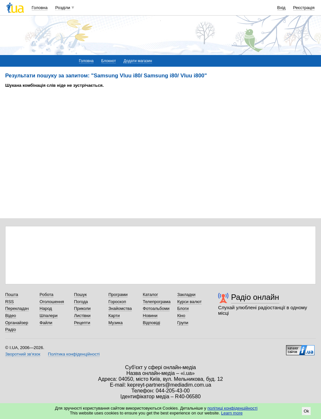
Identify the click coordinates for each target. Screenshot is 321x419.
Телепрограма (157, 301)
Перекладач (17, 308)
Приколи (82, 308)
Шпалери (48, 315)
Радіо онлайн (255, 297)
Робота (46, 294)
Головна (40, 7)
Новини (150, 315)
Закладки (186, 294)
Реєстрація (304, 7)
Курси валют (189, 301)
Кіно (181, 315)
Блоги (183, 308)
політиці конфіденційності (232, 408)
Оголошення (51, 301)
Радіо (10, 329)
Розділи (62, 7)
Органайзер (16, 322)
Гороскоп (117, 301)
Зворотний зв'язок (22, 354)
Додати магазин (138, 61)
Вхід (281, 7)
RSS (9, 301)
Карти (114, 315)
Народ (45, 308)
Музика (115, 322)
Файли (45, 322)
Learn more (231, 413)
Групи (182, 322)
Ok (306, 411)
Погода (81, 301)
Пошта (11, 294)
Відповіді (151, 322)
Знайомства (120, 308)
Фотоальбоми (156, 308)
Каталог (150, 294)
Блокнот (108, 61)
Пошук (80, 294)
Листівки (82, 315)
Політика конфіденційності (74, 354)
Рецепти (82, 322)
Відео (10, 315)
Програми (117, 294)
